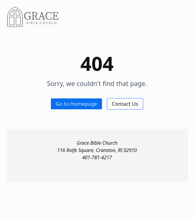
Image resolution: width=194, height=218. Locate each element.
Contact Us (125, 103)
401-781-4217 (97, 157)
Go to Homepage (76, 103)
